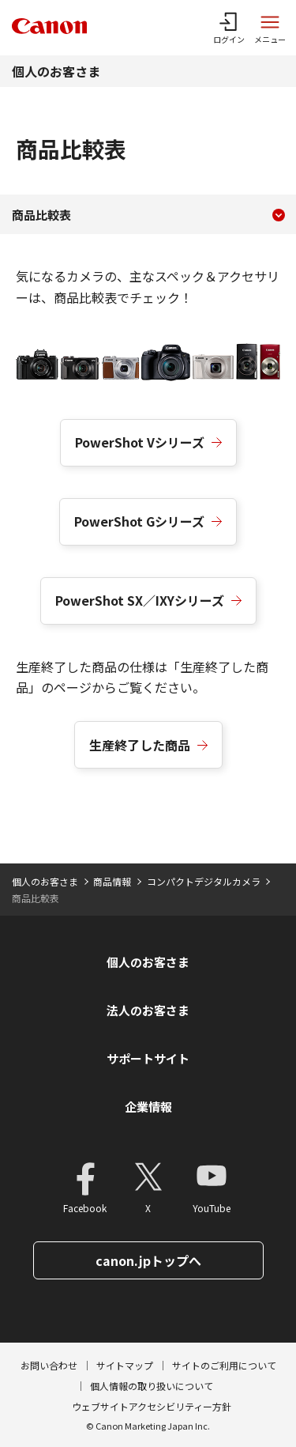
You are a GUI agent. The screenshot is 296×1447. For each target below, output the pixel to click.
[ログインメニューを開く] (229, 27)
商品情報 (112, 881)
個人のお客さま (56, 71)
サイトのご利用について (224, 1365)
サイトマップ (124, 1365)
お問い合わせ (49, 1365)
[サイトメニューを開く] (270, 27)
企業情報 (148, 1106)
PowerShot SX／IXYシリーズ (139, 600)
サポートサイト (148, 1058)
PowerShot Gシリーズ (139, 521)
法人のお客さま (148, 1010)
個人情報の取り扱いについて (151, 1385)
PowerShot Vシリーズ (139, 442)
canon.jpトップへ (148, 1260)
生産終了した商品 (139, 744)
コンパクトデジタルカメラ (203, 881)
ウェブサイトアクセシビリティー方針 (151, 1406)
